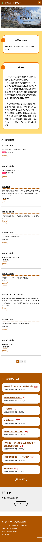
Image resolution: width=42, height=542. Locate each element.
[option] (21, 17)
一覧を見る (22, 504)
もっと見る (22, 479)
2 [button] (20, 361)
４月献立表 (8, 409)
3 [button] (22, 361)
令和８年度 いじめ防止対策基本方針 (18, 386)
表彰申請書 (8, 468)
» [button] (24, 361)
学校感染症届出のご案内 (13, 431)
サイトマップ (8, 534)
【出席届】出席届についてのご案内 (17, 457)
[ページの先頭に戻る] (39, 540)
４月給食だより (10, 420)
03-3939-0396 (11, 528)
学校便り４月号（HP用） (13, 397)
